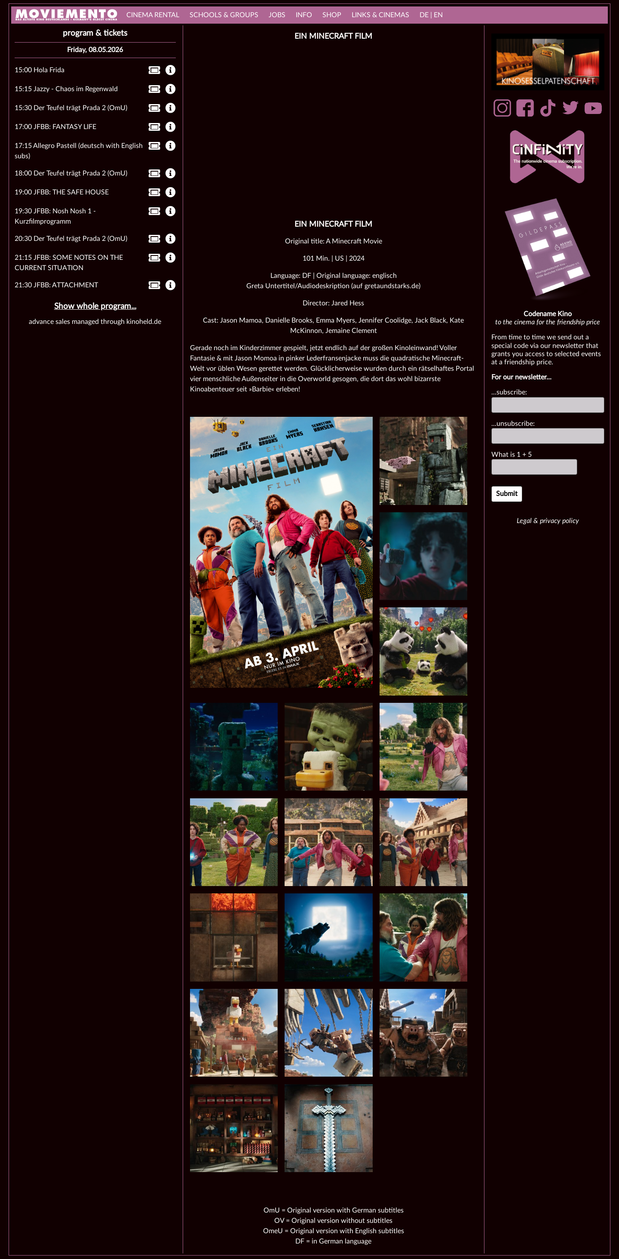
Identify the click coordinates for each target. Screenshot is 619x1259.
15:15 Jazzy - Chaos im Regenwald (66, 89)
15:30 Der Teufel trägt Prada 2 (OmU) (71, 108)
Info (304, 15)
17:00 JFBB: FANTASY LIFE (55, 126)
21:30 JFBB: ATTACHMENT (56, 285)
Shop (331, 15)
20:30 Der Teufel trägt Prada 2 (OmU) (71, 238)
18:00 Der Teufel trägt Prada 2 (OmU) (71, 173)
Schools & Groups (224, 15)
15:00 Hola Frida (39, 70)
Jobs (277, 15)
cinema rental (152, 15)
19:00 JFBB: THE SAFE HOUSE (62, 192)
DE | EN (431, 15)
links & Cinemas (380, 15)
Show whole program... (95, 306)
